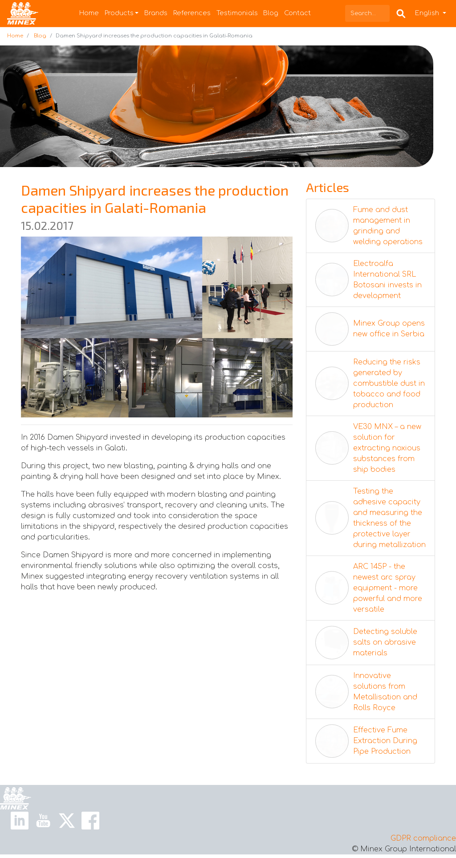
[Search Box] (401, 13)
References (192, 12)
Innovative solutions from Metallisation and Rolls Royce (385, 692)
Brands (155, 12)
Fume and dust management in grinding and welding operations (388, 226)
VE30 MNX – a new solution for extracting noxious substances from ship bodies (387, 448)
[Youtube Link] (43, 820)
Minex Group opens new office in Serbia (389, 328)
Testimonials (237, 12)
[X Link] (67, 820)
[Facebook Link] (90, 820)
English (428, 12)
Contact (297, 12)
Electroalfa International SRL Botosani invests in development (387, 280)
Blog (270, 12)
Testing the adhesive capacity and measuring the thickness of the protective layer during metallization (389, 518)
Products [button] (119, 12)
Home (89, 12)
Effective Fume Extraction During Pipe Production (385, 741)
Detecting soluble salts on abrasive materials (385, 642)
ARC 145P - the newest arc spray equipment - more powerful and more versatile (387, 588)
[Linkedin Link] (19, 820)
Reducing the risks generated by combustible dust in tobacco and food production (389, 383)
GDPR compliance (423, 838)
